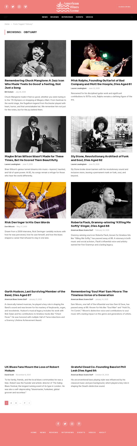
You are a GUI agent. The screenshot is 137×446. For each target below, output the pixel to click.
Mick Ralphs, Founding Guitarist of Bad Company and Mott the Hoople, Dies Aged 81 (101, 82)
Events (81, 432)
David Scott (9, 375)
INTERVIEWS (67, 17)
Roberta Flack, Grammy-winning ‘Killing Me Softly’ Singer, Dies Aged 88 (101, 224)
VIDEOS (89, 17)
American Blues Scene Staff (82, 230)
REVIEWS (54, 17)
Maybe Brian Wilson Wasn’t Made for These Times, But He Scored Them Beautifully (34, 158)
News (43, 432)
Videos (92, 432)
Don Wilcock (10, 227)
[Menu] (5, 17)
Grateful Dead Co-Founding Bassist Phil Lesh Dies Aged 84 (98, 368)
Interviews (67, 432)
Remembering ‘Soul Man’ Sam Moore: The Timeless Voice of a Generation (99, 293)
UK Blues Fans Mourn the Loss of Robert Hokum (32, 368)
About (102, 432)
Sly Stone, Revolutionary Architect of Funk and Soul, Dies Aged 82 (100, 158)
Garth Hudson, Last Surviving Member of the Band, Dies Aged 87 (35, 293)
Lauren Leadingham (79, 88)
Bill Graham (9, 92)
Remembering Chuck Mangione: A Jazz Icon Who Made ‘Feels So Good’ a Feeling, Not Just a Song (34, 84)
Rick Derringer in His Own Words (27, 222)
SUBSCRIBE (125, 7)
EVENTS (79, 17)
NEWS (45, 17)
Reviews (53, 432)
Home (34, 432)
